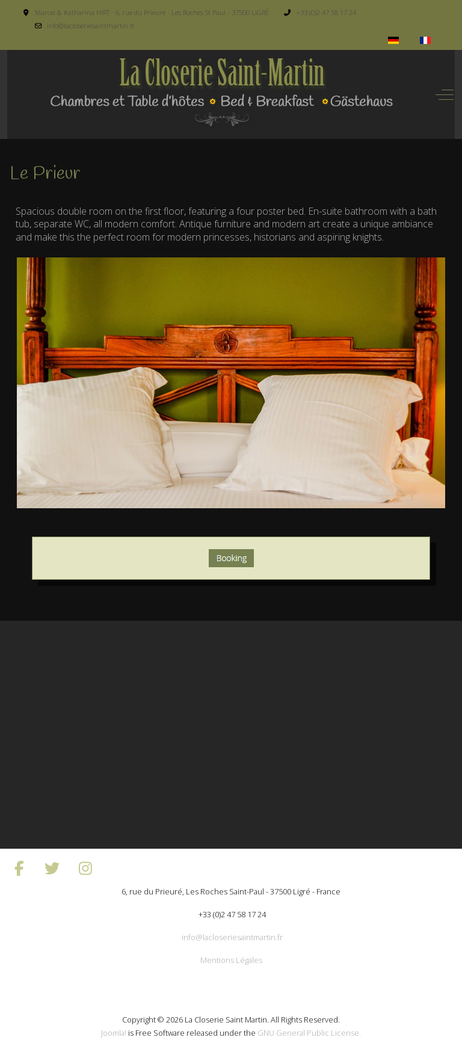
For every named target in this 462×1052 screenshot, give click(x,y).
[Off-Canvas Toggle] (445, 94)
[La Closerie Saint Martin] (220, 94)
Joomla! (113, 1032)
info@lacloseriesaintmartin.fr (91, 25)
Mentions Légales (231, 960)
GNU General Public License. (309, 1032)
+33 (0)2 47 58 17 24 (326, 12)
